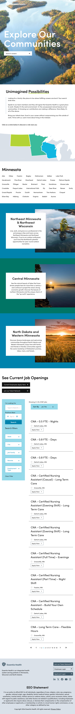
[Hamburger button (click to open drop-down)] (66, 4)
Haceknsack (6, 180)
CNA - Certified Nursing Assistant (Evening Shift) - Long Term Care (50, 505)
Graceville (5, 184)
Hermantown (38, 192)
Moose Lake (64, 184)
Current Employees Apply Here (16, 384)
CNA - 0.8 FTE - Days (44, 439)
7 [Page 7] (50, 648)
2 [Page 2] (41, 648)
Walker (49, 176)
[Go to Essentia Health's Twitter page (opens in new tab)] (58, 679)
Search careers (18, 53)
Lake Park (59, 176)
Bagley (28, 176)
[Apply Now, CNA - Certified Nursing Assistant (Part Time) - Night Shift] (37, 591)
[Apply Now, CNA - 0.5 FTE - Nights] (37, 429)
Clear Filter (9, 476)
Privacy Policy (56, 709)
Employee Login (63, 669)
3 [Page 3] (43, 648)
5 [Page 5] (47, 648)
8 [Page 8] (52, 648)
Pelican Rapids (64, 180)
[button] (17, 416)
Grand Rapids (7, 192)
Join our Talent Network (16, 391)
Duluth (27, 192)
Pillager (16, 184)
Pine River (18, 180)
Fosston (19, 176)
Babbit (44, 196)
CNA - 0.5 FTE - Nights (44, 421)
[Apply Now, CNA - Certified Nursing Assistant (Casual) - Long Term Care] (37, 491)
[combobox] (13, 407)
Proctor (18, 192)
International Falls (32, 188)
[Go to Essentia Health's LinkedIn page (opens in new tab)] (54, 679)
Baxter (25, 184)
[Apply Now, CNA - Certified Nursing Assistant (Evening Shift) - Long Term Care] (37, 517)
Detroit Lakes (41, 180)
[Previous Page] (36, 647)
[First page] (31, 647)
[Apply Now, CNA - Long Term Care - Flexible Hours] (37, 639)
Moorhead (29, 180)
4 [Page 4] (45, 648)
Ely (44, 188)
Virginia (35, 196)
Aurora (53, 196)
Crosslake (5, 188)
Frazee (52, 180)
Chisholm (25, 196)
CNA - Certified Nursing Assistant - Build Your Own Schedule (47, 605)
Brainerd (34, 184)
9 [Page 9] (54, 648)
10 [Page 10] (56, 648)
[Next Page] (60, 647)
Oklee (11, 176)
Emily (71, 188)
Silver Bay (5, 196)
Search (13, 422)
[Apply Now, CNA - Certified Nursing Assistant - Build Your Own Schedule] (37, 617)
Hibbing (16, 196)
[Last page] (66, 647)
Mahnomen (39, 176)
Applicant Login (63, 674)
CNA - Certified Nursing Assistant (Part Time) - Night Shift (48, 579)
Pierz (43, 184)
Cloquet (62, 192)
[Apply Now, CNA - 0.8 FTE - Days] (37, 447)
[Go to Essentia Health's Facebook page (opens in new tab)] (62, 679)
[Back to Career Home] (15, 4)
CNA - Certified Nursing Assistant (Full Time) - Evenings (50, 555)
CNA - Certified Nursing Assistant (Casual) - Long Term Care (49, 479)
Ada (3, 176)
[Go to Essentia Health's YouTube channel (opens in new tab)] (66, 679)
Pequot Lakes (17, 188)
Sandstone (52, 184)
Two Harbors (51, 192)
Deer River (52, 188)
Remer (62, 188)
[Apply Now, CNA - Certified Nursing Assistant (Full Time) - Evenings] (37, 565)
